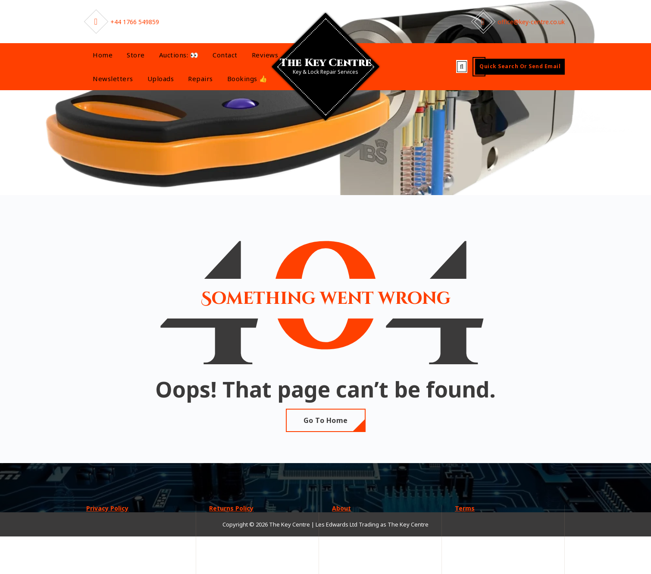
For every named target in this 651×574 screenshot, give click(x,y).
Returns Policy (231, 508)
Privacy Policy (107, 508)
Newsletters (113, 78)
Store (136, 54)
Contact (225, 54)
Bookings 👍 (247, 78)
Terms (465, 508)
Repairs (200, 78)
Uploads (160, 78)
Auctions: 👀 (179, 54)
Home (103, 54)
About (341, 508)
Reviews (265, 54)
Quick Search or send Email (519, 66)
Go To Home (326, 420)
